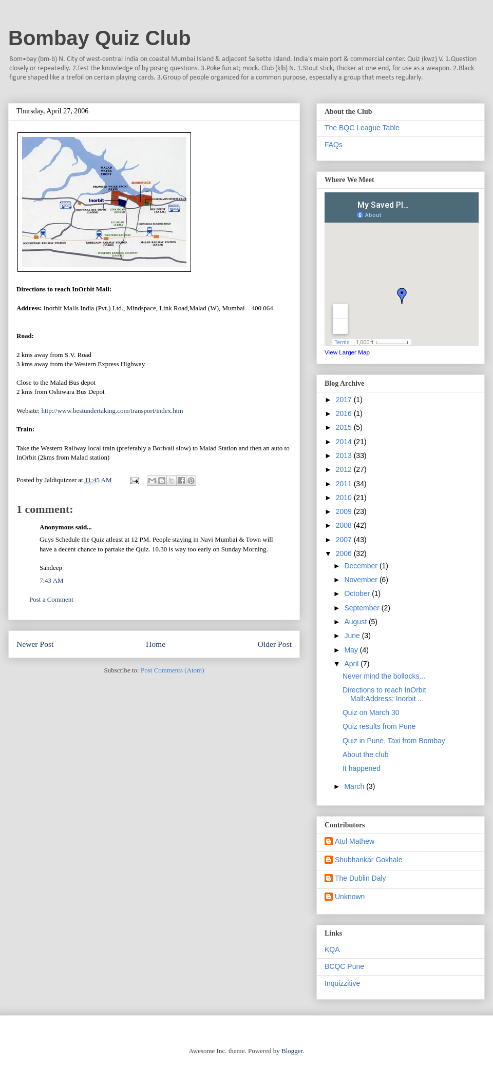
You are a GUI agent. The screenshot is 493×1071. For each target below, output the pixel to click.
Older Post (275, 644)
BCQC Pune (344, 966)
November (361, 580)
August (356, 622)
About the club (366, 754)
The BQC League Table (362, 128)
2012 (345, 469)
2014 (345, 442)
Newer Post (34, 644)
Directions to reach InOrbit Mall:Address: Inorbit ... (384, 694)
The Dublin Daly (360, 878)
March (355, 786)
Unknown (350, 897)
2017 (345, 399)
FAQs (334, 145)
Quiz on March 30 (371, 712)
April (352, 664)
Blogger (291, 1051)
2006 (345, 553)
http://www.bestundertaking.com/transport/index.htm (112, 410)
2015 (345, 427)
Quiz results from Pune (379, 726)
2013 (345, 455)
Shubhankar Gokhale (369, 860)
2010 (345, 497)
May (351, 650)
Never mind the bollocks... (384, 676)
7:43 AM (52, 580)
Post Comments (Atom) (172, 670)
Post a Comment (51, 599)
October (358, 593)
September (362, 608)
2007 (345, 540)
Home (155, 644)
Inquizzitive (342, 983)
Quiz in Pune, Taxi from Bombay (394, 741)
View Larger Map (347, 352)
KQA (332, 949)
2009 (345, 511)
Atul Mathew (354, 841)
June (353, 635)
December (361, 566)
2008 (345, 525)
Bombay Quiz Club (99, 38)
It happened (362, 768)
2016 (345, 413)
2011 (345, 484)
